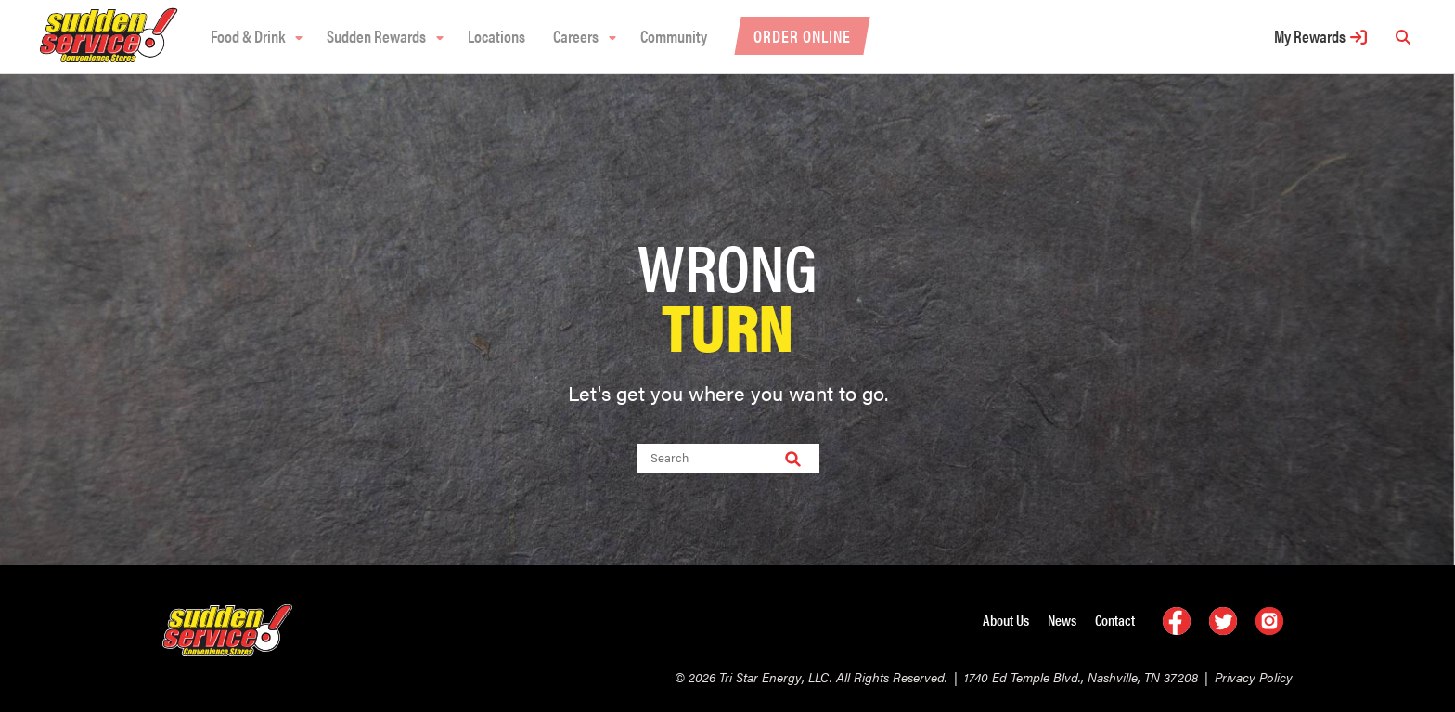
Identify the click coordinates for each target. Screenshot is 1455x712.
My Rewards (1310, 35)
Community (673, 35)
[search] (1403, 37)
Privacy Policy (1254, 676)
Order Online (802, 35)
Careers (576, 35)
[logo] (108, 58)
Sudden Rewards (376, 35)
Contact (1115, 619)
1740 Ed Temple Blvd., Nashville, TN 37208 (1081, 676)
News (1062, 619)
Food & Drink (248, 35)
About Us (1006, 619)
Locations (496, 35)
